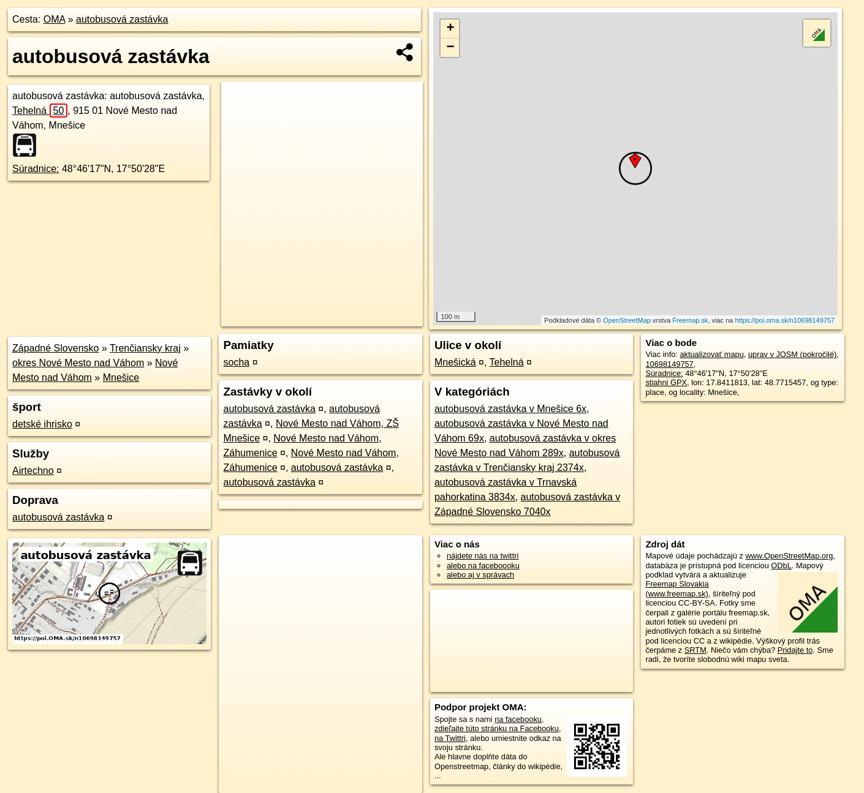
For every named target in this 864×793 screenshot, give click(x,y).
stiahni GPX (666, 382)
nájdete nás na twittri (482, 555)
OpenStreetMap (627, 320)
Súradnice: (35, 168)
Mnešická (455, 362)
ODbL (781, 565)
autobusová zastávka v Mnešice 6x (510, 409)
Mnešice (121, 377)
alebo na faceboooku (483, 565)
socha (236, 362)
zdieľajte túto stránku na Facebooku (496, 728)
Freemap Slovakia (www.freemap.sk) (676, 588)
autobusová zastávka (122, 19)
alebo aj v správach (480, 574)
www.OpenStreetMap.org (789, 555)
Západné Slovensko (55, 348)
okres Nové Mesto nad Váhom (78, 363)
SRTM (695, 650)
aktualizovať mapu (711, 354)
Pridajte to (795, 650)
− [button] (450, 48)
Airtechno (33, 470)
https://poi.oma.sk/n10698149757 (785, 320)
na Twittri (450, 738)
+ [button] (450, 29)
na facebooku (518, 719)
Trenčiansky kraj (145, 348)
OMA (55, 19)
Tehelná (39, 110)
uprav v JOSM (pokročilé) (792, 354)
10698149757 (669, 364)
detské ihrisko (42, 424)
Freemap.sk (690, 320)
